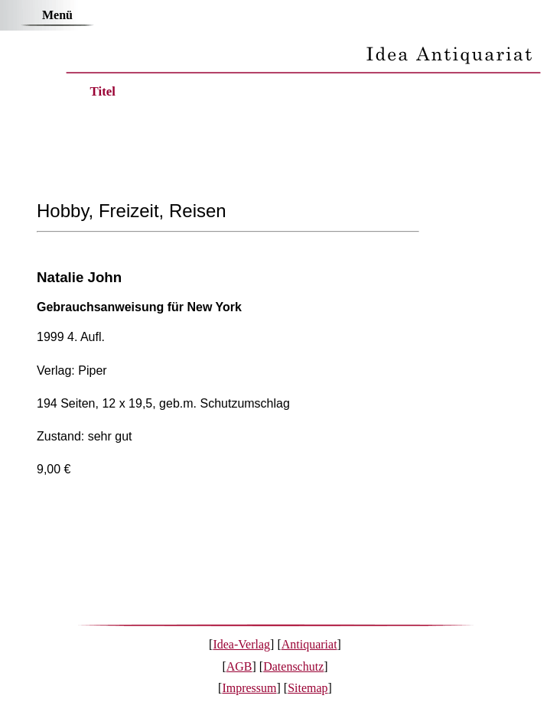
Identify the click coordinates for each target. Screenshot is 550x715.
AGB (239, 666)
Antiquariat (309, 644)
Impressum (249, 687)
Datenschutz (293, 666)
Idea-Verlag (241, 644)
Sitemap (307, 687)
